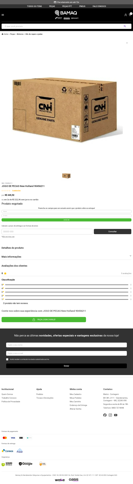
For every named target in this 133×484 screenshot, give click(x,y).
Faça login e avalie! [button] (44, 319)
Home (6, 34)
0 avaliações (16, 190)
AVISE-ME (67, 220)
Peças (12, 34)
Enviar (66, 366)
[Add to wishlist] (127, 43)
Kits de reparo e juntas (34, 34)
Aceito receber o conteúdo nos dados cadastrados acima (27, 359)
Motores (20, 34)
